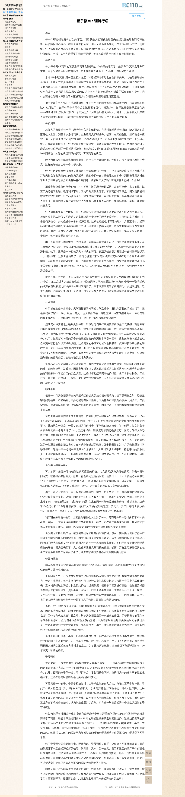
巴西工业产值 (10, 224)
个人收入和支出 (11, 44)
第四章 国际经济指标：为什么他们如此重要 (21, 193)
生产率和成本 (10, 180)
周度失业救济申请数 (13, 25)
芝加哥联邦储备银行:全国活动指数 (19, 142)
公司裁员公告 (10, 31)
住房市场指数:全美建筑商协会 (17, 117)
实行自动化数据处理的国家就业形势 (20, 38)
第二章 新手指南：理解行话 (14, 12)
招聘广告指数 (10, 28)
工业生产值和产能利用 (14, 88)
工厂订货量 (9, 82)
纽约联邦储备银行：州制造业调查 (19, 129)
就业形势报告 (10, 22)
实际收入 (8, 186)
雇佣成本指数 (10, 174)
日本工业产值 (10, 208)
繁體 (148, 762)
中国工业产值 (10, 218)
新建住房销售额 (11, 114)
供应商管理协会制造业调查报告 (18, 91)
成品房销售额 (10, 110)
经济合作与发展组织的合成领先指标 (20, 215)
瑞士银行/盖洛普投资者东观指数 (18, 69)
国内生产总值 (10, 76)
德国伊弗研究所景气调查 (15, 199)
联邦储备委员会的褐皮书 (15, 145)
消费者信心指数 (11, 60)
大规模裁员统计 (11, 34)
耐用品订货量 (10, 79)
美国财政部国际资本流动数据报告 (19, 161)
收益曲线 (8, 189)
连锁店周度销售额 (12, 53)
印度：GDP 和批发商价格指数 (17, 221)
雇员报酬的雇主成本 (13, 183)
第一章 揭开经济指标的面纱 (14, 9)
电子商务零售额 (11, 50)
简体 (148, 753)
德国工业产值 (10, 196)
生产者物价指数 (11, 170)
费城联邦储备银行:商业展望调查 (18, 133)
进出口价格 (9, 177)
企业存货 (8, 85)
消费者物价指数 (11, 167)
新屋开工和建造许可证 (14, 107)
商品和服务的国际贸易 (14, 155)
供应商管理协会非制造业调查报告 (19, 95)
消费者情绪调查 (11, 63)
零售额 (7, 47)
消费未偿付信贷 (11, 57)
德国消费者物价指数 (13, 202)
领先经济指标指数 (12, 101)
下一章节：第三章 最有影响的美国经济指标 (122, 787)
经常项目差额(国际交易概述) (17, 158)
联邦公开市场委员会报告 (15, 148)
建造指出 (8, 123)
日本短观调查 (10, 205)
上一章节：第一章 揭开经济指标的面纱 (61, 787)
